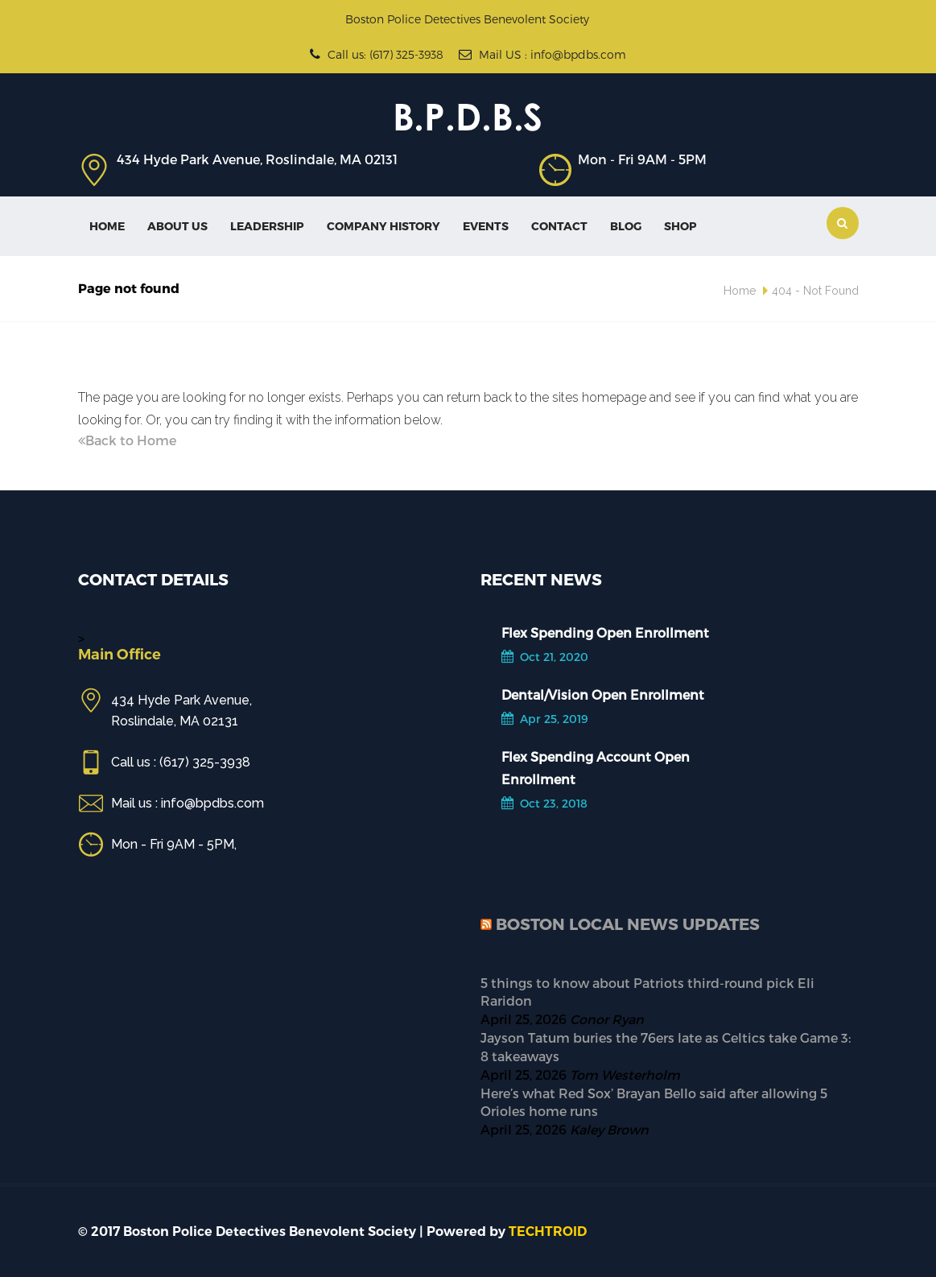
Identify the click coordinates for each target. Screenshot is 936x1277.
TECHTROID (548, 1231)
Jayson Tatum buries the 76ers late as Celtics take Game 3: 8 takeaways (665, 1047)
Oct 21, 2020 (544, 656)
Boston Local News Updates (628, 923)
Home (107, 226)
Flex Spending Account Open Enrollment (595, 768)
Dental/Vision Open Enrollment (602, 694)
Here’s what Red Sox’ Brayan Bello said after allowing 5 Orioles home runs (653, 1102)
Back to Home (127, 440)
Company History (383, 226)
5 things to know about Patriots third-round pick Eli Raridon (647, 992)
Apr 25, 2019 (544, 718)
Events (486, 226)
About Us (177, 226)
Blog (625, 226)
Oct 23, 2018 (544, 803)
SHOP (680, 226)
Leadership (267, 226)
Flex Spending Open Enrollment (605, 632)
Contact (559, 226)
